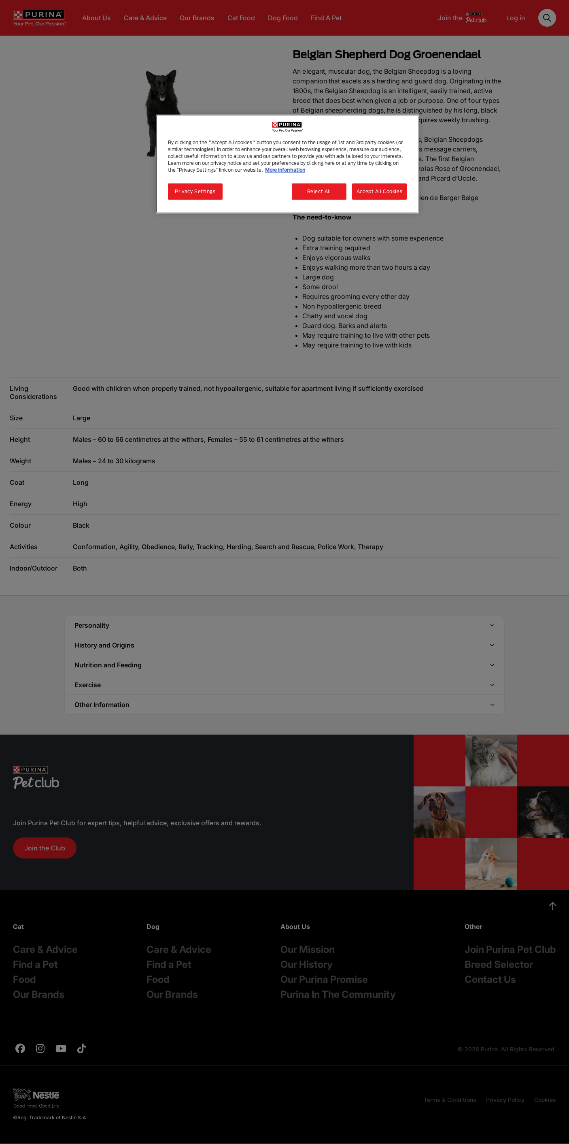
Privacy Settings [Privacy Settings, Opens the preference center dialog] (195, 191)
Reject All (319, 191)
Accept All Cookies (379, 191)
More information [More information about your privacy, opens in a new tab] (285, 170)
